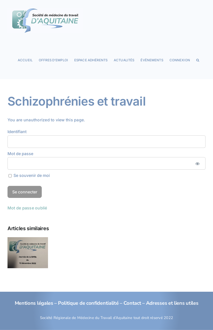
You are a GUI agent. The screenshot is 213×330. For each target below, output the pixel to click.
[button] (197, 60)
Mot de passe (20, 153)
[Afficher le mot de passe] (197, 163)
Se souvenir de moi (29, 175)
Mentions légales (34, 303)
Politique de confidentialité (88, 303)
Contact (132, 303)
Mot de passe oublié (27, 207)
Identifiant (17, 131)
